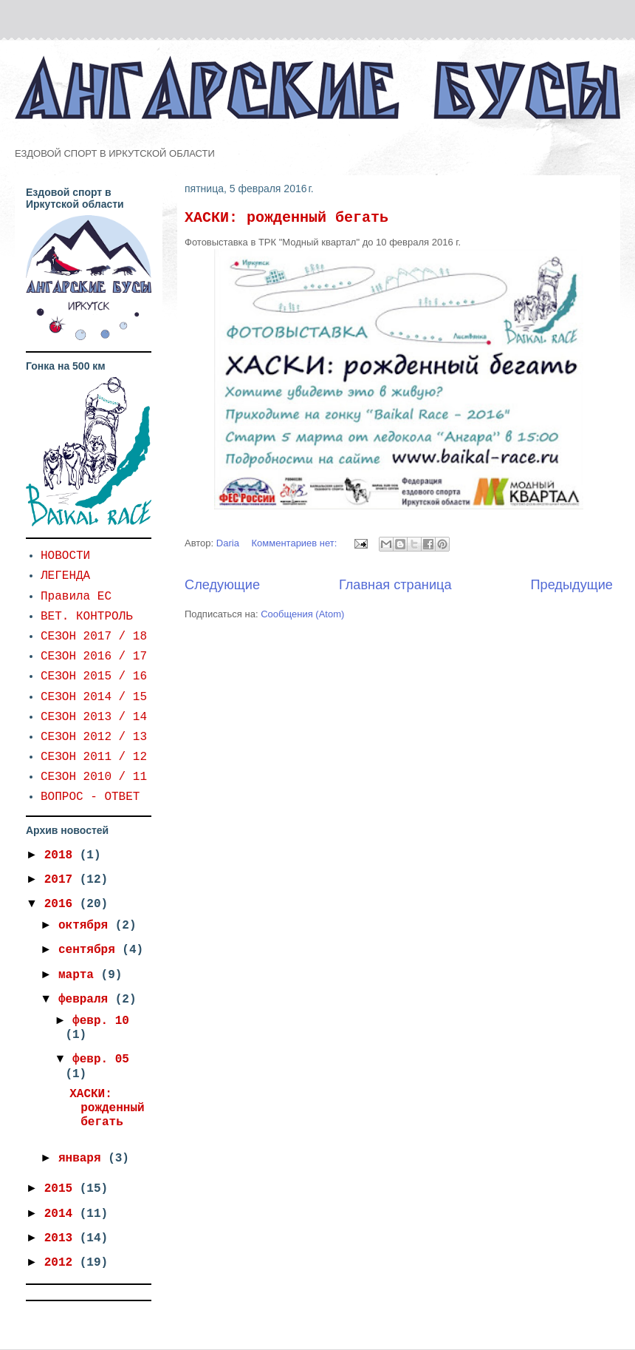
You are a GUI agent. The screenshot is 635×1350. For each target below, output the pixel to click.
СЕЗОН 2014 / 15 (94, 697)
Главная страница (395, 584)
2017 (62, 879)
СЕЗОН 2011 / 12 (94, 757)
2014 (62, 1214)
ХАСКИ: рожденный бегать (286, 217)
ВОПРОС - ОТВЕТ (90, 797)
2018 (62, 855)
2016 (62, 904)
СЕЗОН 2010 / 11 (94, 777)
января (83, 1158)
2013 (62, 1238)
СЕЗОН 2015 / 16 (94, 676)
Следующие (222, 584)
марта (79, 975)
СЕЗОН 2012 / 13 (94, 737)
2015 (62, 1188)
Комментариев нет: (296, 543)
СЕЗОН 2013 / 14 (94, 717)
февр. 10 (100, 1021)
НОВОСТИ (65, 556)
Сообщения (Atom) (302, 614)
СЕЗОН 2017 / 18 (94, 636)
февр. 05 (100, 1059)
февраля (86, 999)
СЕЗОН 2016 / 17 (94, 656)
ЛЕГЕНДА (65, 576)
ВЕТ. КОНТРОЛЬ (87, 616)
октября (86, 925)
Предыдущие (571, 584)
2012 (62, 1262)
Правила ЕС (76, 596)
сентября (90, 950)
